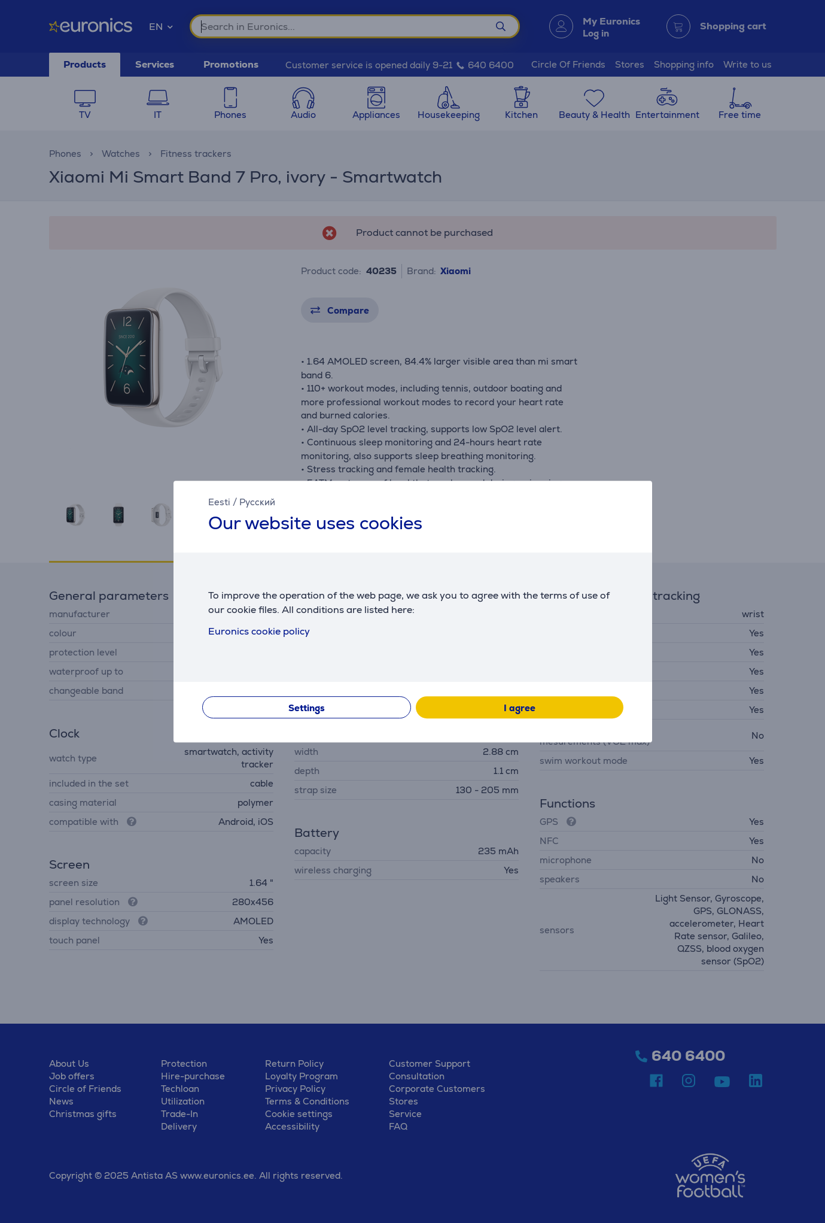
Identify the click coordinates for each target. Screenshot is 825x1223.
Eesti (219, 502)
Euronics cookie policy (259, 631)
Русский (257, 502)
